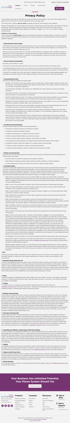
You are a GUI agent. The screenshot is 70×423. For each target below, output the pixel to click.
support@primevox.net (63, 409)
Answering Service (19, 404)
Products (17, 5)
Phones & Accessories (20, 406)
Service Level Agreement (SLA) (48, 410)
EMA (36, 420)
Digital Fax (17, 402)
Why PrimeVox (41, 5)
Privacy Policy (27, 419)
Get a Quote (59, 8)
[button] (18, 5)
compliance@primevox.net (40, 240)
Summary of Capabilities (48, 400)
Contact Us (59, 2)
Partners (54, 2)
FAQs (44, 404)
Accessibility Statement (36, 419)
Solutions (32, 5)
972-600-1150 (30, 2)
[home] (6, 7)
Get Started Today (35, 386)
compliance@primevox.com (37, 325)
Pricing (26, 5)
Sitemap (44, 419)
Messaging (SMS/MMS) (20, 400)
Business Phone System (20, 398)
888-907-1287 (41, 2)
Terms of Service (46, 406)
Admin (39, 420)
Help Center (66, 2)
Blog (44, 402)
